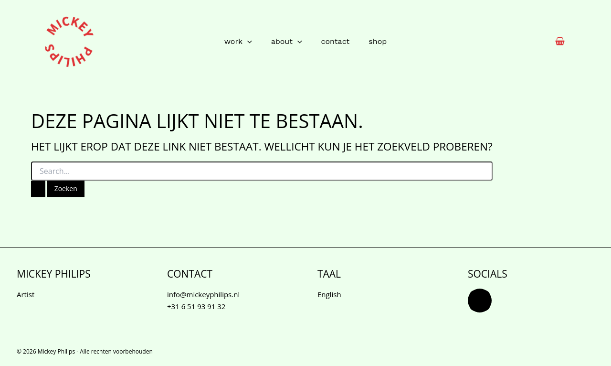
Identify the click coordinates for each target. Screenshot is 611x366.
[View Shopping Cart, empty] (560, 41)
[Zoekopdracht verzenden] (38, 189)
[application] (247, 41)
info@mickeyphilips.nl (203, 294)
